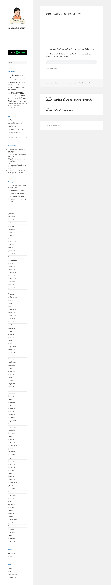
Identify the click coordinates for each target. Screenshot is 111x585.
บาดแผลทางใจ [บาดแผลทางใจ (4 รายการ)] (15, 98)
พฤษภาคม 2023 (12, 316)
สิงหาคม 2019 (11, 455)
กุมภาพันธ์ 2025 (12, 251)
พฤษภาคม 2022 (12, 353)
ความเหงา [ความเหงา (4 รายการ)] (18, 90)
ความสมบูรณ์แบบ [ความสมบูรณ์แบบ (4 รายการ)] (17, 84)
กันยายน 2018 (11, 489)
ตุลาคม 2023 (11, 300)
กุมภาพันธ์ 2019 (12, 473)
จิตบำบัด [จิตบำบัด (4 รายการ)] (9, 95)
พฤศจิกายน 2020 (12, 408)
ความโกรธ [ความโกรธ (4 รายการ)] (22, 90)
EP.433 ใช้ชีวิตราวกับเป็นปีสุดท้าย (16, 190)
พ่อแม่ (85, 83)
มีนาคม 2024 (11, 285)
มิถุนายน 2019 (11, 461)
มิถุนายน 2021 (11, 387)
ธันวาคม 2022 (11, 331)
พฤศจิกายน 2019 (12, 445)
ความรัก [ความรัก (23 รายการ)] (11, 84)
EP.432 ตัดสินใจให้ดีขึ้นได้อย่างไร (16, 194)
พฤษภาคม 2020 (12, 427)
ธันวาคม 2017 (11, 517)
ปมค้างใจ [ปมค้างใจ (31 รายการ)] (22, 98)
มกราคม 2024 (11, 291)
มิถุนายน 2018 (11, 498)
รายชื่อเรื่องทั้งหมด (12, 126)
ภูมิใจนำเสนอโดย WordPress (53, 125)
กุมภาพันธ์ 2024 (12, 288)
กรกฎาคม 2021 (12, 384)
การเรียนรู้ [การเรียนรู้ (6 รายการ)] (23, 78)
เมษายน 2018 (11, 504)
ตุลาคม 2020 (11, 411)
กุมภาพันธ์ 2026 (12, 214)
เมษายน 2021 (11, 393)
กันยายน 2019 (11, 452)
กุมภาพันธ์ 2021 (12, 399)
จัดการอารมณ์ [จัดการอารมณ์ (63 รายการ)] (17, 92)
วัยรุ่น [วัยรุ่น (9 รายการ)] (24, 101)
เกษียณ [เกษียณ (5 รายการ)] (13, 105)
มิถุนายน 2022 (11, 350)
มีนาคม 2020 (11, 433)
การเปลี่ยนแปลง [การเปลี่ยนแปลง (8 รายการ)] (11, 78)
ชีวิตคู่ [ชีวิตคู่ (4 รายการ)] (19, 95)
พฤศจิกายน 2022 (12, 334)
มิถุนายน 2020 (11, 424)
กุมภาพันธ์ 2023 (12, 325)
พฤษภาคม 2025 (12, 241)
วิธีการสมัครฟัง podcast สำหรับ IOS (17, 137)
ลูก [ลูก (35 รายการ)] (21, 101)
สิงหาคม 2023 (11, 306)
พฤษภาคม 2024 (12, 278)
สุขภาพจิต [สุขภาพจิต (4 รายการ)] (9, 105)
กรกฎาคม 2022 (12, 346)
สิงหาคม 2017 (11, 529)
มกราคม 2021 (11, 402)
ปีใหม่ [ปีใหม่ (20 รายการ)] (10, 101)
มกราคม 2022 (11, 365)
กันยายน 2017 (11, 526)
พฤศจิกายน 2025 (12, 223)
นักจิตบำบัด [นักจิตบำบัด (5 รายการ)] (10, 98)
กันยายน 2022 (11, 340)
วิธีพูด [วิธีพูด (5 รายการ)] (12, 103)
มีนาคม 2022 (11, 359)
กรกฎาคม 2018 (12, 495)
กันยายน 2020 (11, 415)
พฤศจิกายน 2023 (12, 297)
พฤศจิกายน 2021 (12, 371)
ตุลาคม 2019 (11, 449)
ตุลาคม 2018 (11, 486)
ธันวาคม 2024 (11, 257)
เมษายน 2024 (11, 282)
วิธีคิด (89, 83)
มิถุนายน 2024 (11, 275)
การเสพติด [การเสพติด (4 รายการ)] (10, 79)
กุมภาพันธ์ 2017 (12, 535)
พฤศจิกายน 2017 (12, 520)
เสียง (48, 83)
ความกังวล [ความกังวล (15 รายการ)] (11, 82)
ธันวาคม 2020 (11, 405)
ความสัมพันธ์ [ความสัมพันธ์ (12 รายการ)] (11, 87)
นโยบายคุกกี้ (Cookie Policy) (15, 123)
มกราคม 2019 (11, 476)
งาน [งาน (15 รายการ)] (9, 93)
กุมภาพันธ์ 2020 (12, 436)
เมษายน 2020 (11, 430)
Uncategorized (12, 553)
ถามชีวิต (10, 120)
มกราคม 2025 (11, 254)
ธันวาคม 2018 (11, 479)
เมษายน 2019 (11, 467)
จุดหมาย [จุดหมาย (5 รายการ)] (13, 96)
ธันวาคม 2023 (11, 294)
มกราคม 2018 (11, 513)
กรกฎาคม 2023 (12, 309)
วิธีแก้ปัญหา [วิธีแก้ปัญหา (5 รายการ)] (16, 103)
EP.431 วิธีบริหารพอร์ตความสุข (16, 197)
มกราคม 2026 (11, 217)
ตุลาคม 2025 (11, 226)
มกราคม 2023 (11, 328)
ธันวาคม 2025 (11, 220)
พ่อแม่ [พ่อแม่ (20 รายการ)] (14, 101)
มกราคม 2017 (11, 538)
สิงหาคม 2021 (11, 380)
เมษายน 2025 (11, 244)
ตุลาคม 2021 (11, 374)
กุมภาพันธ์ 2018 (12, 510)
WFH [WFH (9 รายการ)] (23, 76)
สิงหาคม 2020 (11, 418)
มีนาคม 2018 (11, 507)
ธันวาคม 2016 (11, 541)
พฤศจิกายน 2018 (12, 483)
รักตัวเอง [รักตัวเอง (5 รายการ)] (18, 101)
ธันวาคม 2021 (11, 368)
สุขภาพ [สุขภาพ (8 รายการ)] (25, 103)
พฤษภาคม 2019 (12, 464)
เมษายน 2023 (11, 319)
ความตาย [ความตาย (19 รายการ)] (18, 82)
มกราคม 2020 (11, 439)
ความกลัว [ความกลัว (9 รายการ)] (18, 80)
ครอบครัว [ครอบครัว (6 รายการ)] (14, 80)
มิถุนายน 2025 (11, 238)
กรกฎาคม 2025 (12, 235)
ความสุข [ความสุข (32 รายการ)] (18, 87)
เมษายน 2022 (11, 356)
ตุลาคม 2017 (11, 523)
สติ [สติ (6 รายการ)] (19, 103)
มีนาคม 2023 (11, 322)
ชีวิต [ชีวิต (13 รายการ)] (16, 96)
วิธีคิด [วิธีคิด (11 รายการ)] (9, 103)
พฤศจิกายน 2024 (12, 260)
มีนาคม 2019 (11, 470)
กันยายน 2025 (11, 229)
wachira (63, 83)
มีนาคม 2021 (11, 396)
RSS (55, 69)
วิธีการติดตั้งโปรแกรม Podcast (16, 129)
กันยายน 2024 (11, 266)
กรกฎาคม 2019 (12, 458)
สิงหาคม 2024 (11, 269)
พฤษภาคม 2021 (12, 390)
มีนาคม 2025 (11, 248)
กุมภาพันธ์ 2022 (12, 362)
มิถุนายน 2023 (11, 312)
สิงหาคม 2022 (11, 343)
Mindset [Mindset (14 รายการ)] (19, 76)
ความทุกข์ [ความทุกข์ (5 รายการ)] (24, 82)
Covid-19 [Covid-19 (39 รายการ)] (12, 75)
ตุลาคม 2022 (11, 337)
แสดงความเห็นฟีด (12, 574)
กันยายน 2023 (11, 303)
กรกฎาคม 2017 (12, 532)
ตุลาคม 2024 (11, 263)
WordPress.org (12, 578)
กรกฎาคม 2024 (12, 272)
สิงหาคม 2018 (11, 492)
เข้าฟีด (9, 571)
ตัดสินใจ (81, 83)
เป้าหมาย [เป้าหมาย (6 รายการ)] (17, 105)
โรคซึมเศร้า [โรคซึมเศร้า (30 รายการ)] (12, 108)
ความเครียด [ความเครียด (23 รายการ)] (12, 90)
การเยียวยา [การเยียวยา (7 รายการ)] (18, 78)
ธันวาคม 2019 (11, 442)
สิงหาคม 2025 (11, 232)
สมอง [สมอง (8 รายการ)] (21, 103)
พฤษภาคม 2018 (12, 501)
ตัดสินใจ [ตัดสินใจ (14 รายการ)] (22, 96)
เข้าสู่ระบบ (10, 568)
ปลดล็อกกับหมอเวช (16, 28)
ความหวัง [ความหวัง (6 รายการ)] (24, 87)
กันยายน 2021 (11, 377)
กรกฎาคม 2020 (12, 421)
